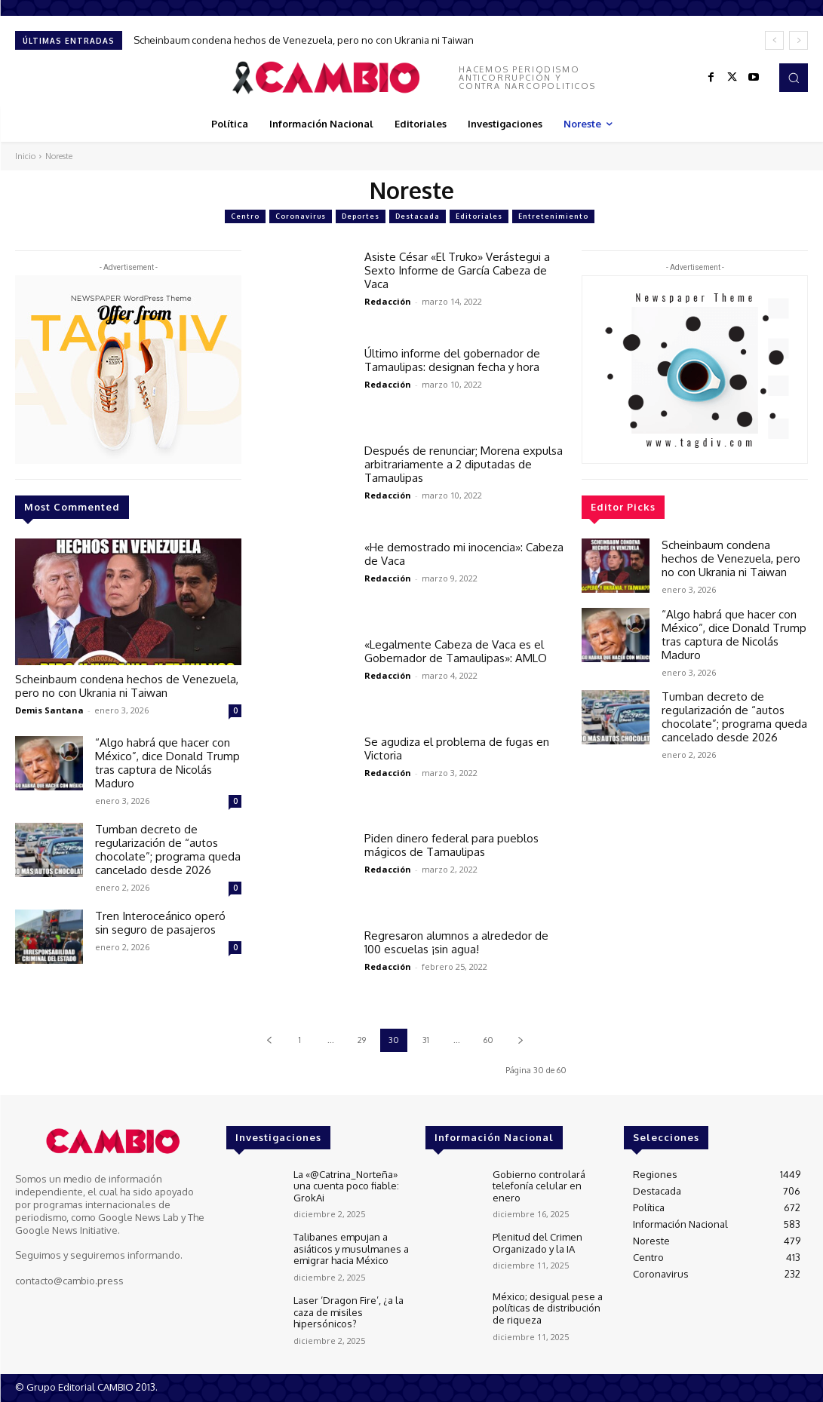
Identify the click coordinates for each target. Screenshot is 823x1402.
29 (362, 1040)
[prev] (774, 40)
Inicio (25, 156)
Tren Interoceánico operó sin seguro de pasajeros (160, 923)
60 (488, 1040)
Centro (245, 216)
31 (425, 1040)
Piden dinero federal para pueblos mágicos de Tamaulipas (451, 845)
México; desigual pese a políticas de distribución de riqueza (548, 1308)
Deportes (360, 216)
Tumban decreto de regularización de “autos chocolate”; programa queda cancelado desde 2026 (168, 849)
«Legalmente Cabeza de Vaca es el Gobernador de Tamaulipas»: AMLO (455, 651)
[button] (793, 77)
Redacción (387, 301)
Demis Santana (49, 710)
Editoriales (479, 216)
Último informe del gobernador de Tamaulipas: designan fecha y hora (452, 360)
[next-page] (520, 1040)
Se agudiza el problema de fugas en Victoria (456, 748)
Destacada (417, 216)
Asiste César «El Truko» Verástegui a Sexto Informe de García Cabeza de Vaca (457, 270)
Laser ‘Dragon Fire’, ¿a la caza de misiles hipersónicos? (348, 1312)
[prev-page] (268, 1040)
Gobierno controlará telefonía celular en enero (539, 1186)
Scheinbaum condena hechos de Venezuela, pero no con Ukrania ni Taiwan (304, 40)
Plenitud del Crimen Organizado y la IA (537, 1243)
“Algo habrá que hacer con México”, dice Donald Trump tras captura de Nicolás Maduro (167, 762)
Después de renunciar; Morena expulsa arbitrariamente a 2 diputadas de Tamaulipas (463, 464)
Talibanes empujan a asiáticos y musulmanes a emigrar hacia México (351, 1248)
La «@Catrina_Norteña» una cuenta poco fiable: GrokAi (346, 1186)
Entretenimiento (553, 216)
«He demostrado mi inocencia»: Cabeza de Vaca (464, 554)
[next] (798, 40)
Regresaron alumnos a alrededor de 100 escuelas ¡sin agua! (456, 942)
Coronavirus (300, 216)
